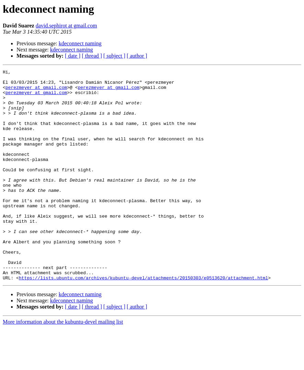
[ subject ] (114, 56)
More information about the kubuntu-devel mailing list (63, 364)
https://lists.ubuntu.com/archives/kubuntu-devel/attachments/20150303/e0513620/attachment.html (143, 320)
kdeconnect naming (80, 43)
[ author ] (137, 56)
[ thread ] (92, 56)
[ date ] (72, 56)
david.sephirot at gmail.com (66, 25)
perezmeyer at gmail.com (36, 91)
